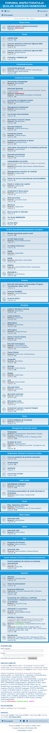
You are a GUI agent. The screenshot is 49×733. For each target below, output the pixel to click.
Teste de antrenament (16, 584)
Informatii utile (13, 519)
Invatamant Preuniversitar (24, 78)
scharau (40, 692)
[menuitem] (7, 11)
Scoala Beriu (30, 694)
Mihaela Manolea (20, 45)
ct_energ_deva (42, 679)
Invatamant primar (14, 134)
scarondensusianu (6, 692)
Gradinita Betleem (21, 682)
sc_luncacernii (42, 690)
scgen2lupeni (32, 692)
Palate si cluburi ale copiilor (18, 184)
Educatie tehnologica (16, 344)
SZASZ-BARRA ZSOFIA (23, 70)
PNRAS (10, 265)
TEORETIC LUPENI (22, 697)
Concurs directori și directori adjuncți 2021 (24, 51)
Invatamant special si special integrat (22, 408)
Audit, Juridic (24, 480)
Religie (10, 373)
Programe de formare (16, 542)
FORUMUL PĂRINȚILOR (17, 58)
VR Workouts (20, 274)
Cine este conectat (8, 663)
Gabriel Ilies (18, 566)
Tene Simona (19, 311)
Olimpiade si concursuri (17, 609)
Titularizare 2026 (22, 437)
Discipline (24, 305)
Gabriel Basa (19, 375)
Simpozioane (12, 463)
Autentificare (6, 646)
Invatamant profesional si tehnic (20, 141)
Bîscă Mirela (19, 361)
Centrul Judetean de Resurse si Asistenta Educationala (24, 558)
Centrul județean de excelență (19, 420)
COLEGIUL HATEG (29, 677)
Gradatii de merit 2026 (24, 445)
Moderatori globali (22, 701)
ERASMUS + (12, 272)
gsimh (44, 682)
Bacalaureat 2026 (22, 637)
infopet (32, 684)
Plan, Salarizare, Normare (17, 505)
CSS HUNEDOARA (30, 679)
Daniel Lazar (19, 354)
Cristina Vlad (19, 421)
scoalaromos (5, 697)
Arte (9, 380)
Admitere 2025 (33, 627)
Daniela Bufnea (20, 121)
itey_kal (37, 684)
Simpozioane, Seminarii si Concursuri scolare (24, 453)
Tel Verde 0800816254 (16, 217)
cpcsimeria (19, 679)
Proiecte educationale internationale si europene (24, 230)
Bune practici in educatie (17, 212)
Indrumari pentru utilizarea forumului (22, 26)
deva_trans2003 (13, 681)
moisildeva (4, 688)
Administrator (19, 28)
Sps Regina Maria (15, 717)
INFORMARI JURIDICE (16, 484)
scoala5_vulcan (6, 696)
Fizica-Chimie (13, 352)
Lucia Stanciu (20, 624)
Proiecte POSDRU (14, 292)
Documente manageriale (17, 82)
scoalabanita (23, 696)
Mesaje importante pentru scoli (20, 233)
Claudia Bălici (19, 253)
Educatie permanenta (16, 154)
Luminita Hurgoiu (20, 135)
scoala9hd (14, 696)
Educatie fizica (13, 387)
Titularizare (12, 432)
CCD (24, 539)
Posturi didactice (35, 508)
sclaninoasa (11, 694)
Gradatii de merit (14, 442)
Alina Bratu (18, 338)
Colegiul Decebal (16, 677)
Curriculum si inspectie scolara (20, 100)
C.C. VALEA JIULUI (18, 675)
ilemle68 (27, 684)
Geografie (11, 359)
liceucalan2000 (15, 686)
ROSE (9, 258)
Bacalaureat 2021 (25, 638)
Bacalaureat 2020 (39, 638)
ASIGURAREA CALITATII (17, 161)
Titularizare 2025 (35, 437)
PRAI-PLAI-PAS (13, 198)
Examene (24, 573)
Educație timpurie (14, 127)
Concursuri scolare (15, 474)
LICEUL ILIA (25, 686)
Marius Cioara (19, 495)
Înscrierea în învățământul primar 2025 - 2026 (27, 629)
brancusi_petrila (6, 675)
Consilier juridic (20, 173)
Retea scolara (24, 515)
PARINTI (31, 701)
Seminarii (11, 468)
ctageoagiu (4, 681)
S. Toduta (4, 690)
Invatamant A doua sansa (17, 191)
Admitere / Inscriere (15, 617)
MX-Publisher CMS (31, 728)
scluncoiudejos (20, 694)
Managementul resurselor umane (24, 428)
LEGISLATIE (12, 38)
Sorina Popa (19, 389)
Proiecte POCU (13, 298)
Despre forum (24, 22)
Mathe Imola (19, 396)
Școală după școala (15, 239)
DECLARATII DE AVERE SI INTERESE (28, 95)
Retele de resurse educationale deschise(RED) (26, 178)
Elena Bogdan (19, 507)
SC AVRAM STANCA (14, 690)
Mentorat (11, 205)
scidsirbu (3, 694)
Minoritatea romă (14, 401)
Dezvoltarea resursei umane (18, 120)
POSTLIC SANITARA (37, 688)
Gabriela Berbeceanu (21, 128)
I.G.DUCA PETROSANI (15, 684)
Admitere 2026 (21, 627)
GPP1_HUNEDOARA (8, 682)
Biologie (10, 366)
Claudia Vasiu (19, 206)
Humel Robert (19, 403)
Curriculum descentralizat (18, 114)
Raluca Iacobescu (20, 544)
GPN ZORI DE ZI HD (37, 681)
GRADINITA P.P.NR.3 (34, 682)
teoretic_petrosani (36, 697)
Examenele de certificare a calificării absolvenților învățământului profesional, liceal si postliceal (26, 600)
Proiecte (24, 280)
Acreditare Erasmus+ (16, 246)
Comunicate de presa (24, 64)
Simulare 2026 (20, 578)
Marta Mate (18, 166)
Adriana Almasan (12, 71)
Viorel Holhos (19, 324)
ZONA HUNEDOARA (7, 699)
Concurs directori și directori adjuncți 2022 (24, 44)
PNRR (9, 251)
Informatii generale (15, 89)
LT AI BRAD (43, 686)
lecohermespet (5, 686)
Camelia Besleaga (20, 293)
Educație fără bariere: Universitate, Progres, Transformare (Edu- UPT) (25, 285)
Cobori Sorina (19, 186)
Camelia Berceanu (21, 331)
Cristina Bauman (36, 70)
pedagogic (25, 688)
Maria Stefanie (23, 71)
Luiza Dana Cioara (21, 142)
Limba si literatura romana (18, 309)
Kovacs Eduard (20, 532)
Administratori (11, 701)
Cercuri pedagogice (22, 347)
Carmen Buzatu (20, 149)
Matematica (12, 323)
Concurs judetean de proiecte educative (23, 457)
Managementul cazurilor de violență (22, 172)
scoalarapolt (40, 696)
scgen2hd (24, 692)
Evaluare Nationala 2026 (24, 591)
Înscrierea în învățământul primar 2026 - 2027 (24, 627)
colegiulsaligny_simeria (8, 679)
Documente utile (22, 508)
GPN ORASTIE (24, 681)
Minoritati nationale (15, 394)
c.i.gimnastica (29, 675)
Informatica (12, 330)
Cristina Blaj (18, 318)
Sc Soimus (25, 690)
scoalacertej (31, 696)
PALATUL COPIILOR (15, 688)
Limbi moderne (13, 316)
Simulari (10, 577)
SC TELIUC (33, 690)
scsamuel (13, 697)
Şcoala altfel (12, 223)
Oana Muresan (19, 520)
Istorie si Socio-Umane (16, 337)
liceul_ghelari (34, 686)
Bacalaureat (12, 635)
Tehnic (24, 527)
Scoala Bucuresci (40, 694)
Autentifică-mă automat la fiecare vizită (14, 658)
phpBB (17, 725)
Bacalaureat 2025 (36, 637)
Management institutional (17, 107)
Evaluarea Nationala (15, 589)
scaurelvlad (16, 692)
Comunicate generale (16, 68)
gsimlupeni (4, 684)
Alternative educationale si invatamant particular (27, 147)
